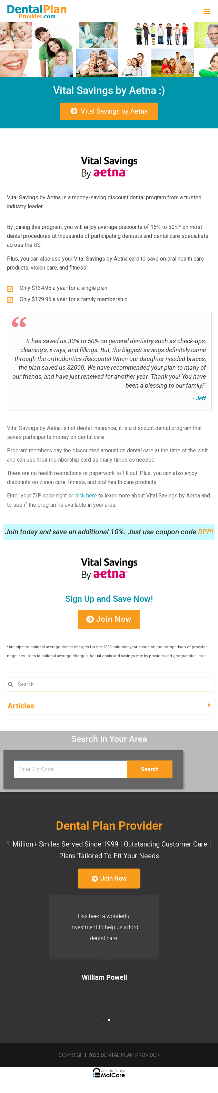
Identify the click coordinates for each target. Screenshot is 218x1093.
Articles (21, 707)
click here (86, 497)
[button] (207, 11)
